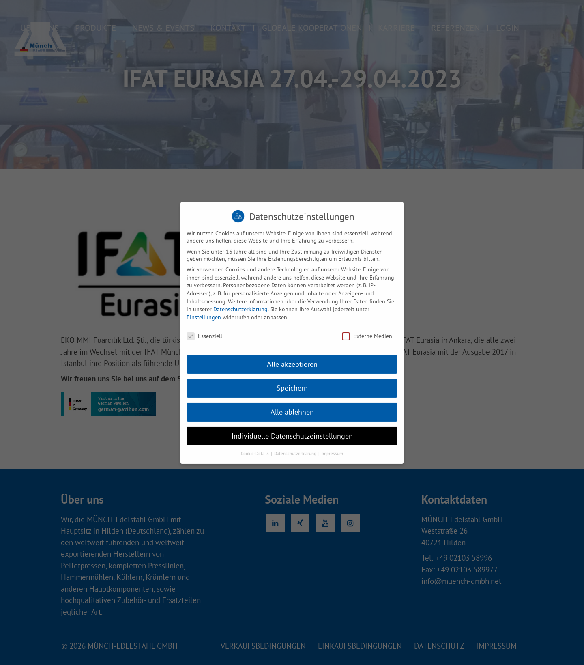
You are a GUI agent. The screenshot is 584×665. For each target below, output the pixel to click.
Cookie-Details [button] (255, 460)
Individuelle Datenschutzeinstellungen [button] (292, 442)
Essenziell (204, 341)
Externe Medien (367, 341)
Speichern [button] (292, 394)
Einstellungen (204, 323)
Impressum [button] (332, 460)
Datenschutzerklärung (240, 315)
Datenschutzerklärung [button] (296, 460)
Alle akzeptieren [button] (292, 370)
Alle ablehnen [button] (292, 418)
